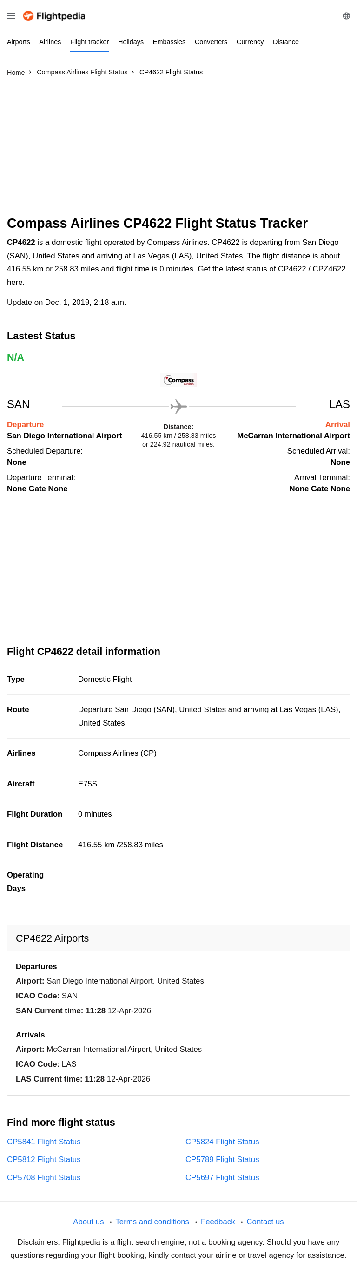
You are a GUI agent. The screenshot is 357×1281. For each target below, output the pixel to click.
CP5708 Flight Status (44, 1177)
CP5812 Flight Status (44, 1159)
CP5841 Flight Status (44, 1141)
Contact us (265, 1221)
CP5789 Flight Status (222, 1159)
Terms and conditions (152, 1221)
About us (88, 1221)
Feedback (218, 1221)
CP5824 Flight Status (222, 1141)
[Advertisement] (178, 150)
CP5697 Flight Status (222, 1177)
